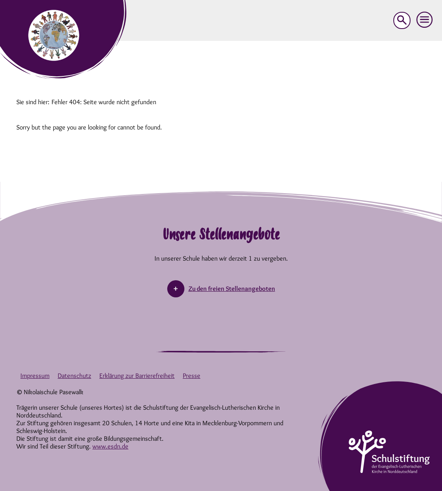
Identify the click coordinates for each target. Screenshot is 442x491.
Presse (191, 375)
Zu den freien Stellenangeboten (231, 288)
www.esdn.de (110, 446)
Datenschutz (74, 375)
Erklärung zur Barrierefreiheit (137, 375)
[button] (424, 20)
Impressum (34, 375)
